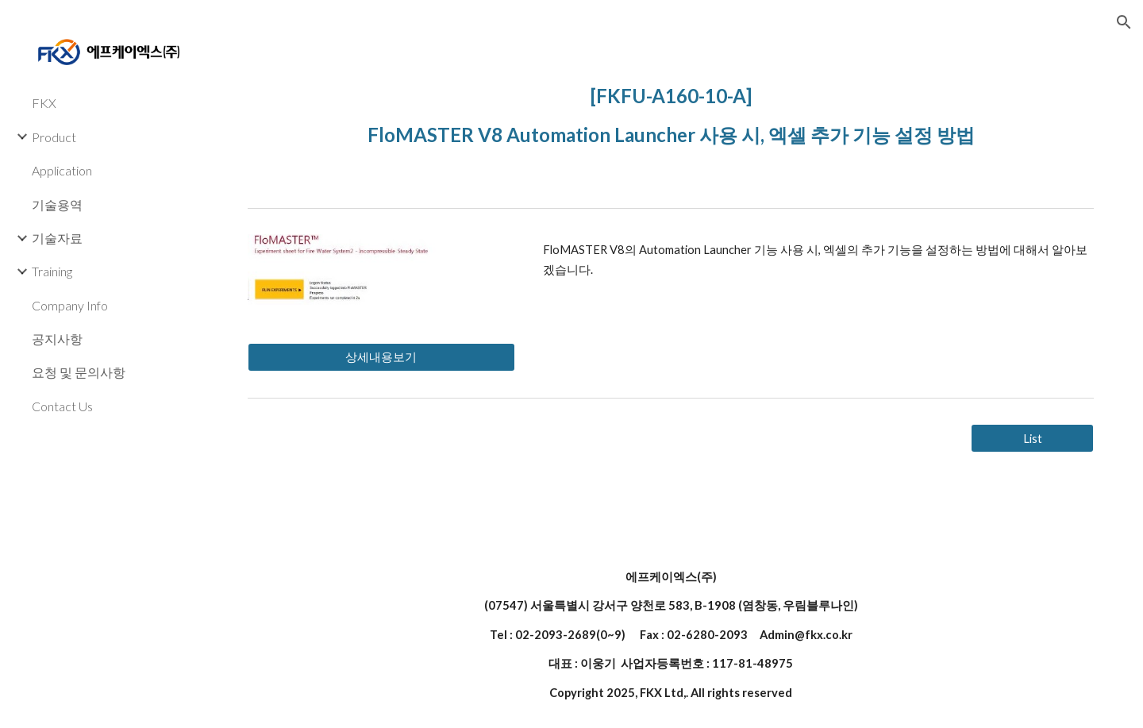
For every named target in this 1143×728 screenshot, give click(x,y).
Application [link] (62, 170)
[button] (1124, 22)
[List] (1032, 438)
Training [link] (52, 271)
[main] (671, 111)
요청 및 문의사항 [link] (78, 371)
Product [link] (54, 136)
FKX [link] (44, 102)
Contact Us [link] (62, 406)
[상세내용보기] (381, 357)
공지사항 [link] (57, 338)
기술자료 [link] (57, 237)
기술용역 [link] (57, 204)
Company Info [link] (70, 305)
